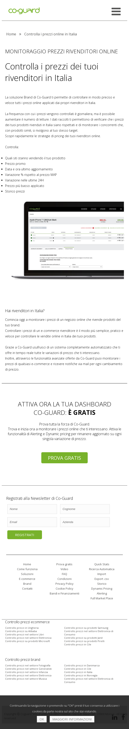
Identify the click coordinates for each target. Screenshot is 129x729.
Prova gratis (64, 457)
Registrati (24, 535)
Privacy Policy (64, 584)
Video (64, 569)
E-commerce (27, 579)
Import (101, 574)
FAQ (64, 574)
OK (42, 719)
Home (27, 564)
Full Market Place (102, 598)
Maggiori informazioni (72, 719)
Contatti (27, 589)
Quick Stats (101, 564)
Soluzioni (27, 574)
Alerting (102, 593)
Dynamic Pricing (101, 589)
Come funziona (27, 569)
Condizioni (64, 579)
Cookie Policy (64, 589)
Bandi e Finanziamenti (64, 593)
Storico (101, 584)
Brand (27, 584)
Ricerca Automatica (101, 569)
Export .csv (102, 579)
